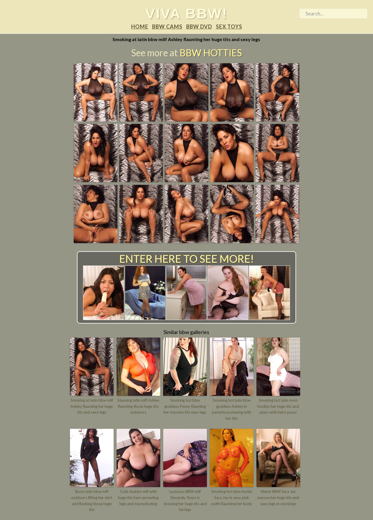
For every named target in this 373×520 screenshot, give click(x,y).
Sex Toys (229, 26)
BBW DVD (199, 26)
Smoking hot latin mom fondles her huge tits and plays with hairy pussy (278, 406)
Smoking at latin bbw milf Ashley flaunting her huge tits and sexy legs (92, 406)
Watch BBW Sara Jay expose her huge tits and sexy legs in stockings (278, 497)
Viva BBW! (186, 13)
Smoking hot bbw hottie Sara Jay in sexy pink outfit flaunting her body (231, 497)
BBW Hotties (211, 52)
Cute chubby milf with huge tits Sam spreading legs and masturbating (138, 497)
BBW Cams (167, 26)
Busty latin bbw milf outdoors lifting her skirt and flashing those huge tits (91, 500)
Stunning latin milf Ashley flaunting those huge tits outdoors (138, 406)
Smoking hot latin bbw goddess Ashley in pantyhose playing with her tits (231, 409)
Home (139, 26)
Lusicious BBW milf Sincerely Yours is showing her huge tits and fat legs (185, 500)
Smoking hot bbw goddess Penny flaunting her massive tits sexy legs (184, 406)
